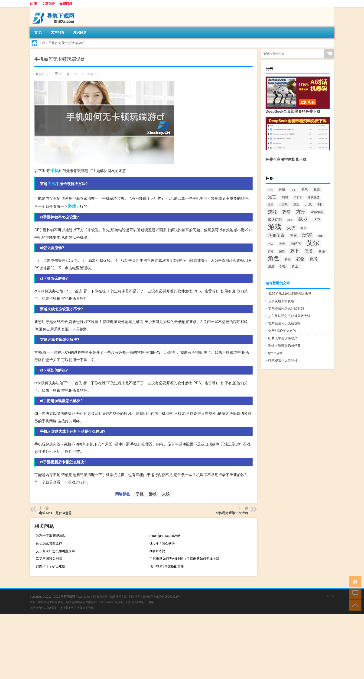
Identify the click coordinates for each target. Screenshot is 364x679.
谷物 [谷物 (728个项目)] (300, 258)
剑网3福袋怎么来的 (282, 331)
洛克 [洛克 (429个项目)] (316, 219)
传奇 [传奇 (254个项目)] (293, 190)
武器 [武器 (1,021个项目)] (303, 219)
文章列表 (48, 4)
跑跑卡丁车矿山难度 (50, 566)
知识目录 (65, 4)
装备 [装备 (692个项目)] (309, 251)
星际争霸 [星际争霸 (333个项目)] (317, 212)
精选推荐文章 (118, 596)
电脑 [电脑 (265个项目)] (320, 235)
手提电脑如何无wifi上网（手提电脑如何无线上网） (186, 558)
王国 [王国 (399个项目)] (293, 235)
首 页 (33, 4)
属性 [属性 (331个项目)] (296, 204)
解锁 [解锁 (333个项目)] (288, 259)
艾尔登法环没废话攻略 (284, 323)
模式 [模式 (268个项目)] (289, 219)
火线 (51, 183)
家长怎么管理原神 (49, 543)
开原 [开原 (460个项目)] (308, 204)
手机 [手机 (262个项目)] (319, 204)
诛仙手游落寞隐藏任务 (284, 345)
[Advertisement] (139, 646)
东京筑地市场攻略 (281, 301)
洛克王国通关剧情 (49, 558)
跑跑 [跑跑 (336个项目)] (271, 266)
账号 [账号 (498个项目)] (314, 259)
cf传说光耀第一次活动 (232, 513)
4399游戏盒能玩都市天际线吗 (289, 293)
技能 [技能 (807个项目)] (272, 211)
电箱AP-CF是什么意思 (55, 513)
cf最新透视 (157, 551)
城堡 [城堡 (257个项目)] (270, 204)
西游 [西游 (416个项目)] (321, 251)
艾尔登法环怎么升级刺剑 (286, 308)
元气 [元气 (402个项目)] (304, 190)
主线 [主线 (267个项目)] (270, 190)
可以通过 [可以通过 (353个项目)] (313, 197)
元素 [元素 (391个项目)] (316, 190)
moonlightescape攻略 (165, 536)
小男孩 (330, 596)
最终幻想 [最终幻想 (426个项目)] (275, 219)
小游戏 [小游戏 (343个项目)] (283, 204)
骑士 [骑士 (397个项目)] (295, 266)
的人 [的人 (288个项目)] (270, 244)
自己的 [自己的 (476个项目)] (296, 244)
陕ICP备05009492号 (167, 596)
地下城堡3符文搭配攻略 (167, 566)
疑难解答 (148, 596)
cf (43, 43)
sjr (48, 74)
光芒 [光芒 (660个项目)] (272, 197)
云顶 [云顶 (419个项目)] (282, 190)
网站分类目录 (99, 596)
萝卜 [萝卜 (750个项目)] (294, 250)
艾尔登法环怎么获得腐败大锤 (289, 316)
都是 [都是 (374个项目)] (283, 266)
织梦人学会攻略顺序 (282, 338)
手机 (54, 170)
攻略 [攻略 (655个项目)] (286, 211)
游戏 (72, 206)
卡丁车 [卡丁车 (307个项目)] (297, 197)
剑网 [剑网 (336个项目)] (285, 197)
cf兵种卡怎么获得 (162, 543)
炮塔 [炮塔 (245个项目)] (303, 228)
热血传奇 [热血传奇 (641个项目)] (276, 235)
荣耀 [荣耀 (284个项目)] (282, 251)
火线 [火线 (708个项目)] (291, 227)
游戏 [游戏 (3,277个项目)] (274, 227)
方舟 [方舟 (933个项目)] (301, 211)
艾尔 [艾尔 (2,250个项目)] (313, 242)
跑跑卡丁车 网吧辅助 (51, 536)
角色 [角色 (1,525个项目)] (273, 258)
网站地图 (134, 596)
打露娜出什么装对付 (282, 360)
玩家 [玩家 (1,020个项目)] (307, 235)
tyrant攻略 (275, 353)
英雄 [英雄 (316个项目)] (270, 251)
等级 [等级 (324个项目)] (282, 244)
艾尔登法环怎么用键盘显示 (55, 551)
